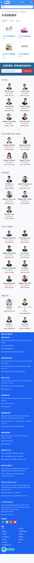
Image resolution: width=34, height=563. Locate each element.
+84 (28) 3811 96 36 (9, 366)
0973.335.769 (9, 287)
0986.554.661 (9, 95)
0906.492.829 (9, 188)
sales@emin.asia (8, 459)
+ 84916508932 (8, 456)
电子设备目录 (5, 537)
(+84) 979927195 (9, 311)
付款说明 (20, 528)
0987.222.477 (24, 126)
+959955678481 (17, 473)
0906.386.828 (24, 287)
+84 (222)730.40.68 (19, 386)
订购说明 (4, 539)
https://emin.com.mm (8, 476)
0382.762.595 (24, 95)
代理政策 (20, 539)
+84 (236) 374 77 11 (9, 421)
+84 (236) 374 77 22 (20, 421)
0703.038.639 (9, 242)
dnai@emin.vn (8, 444)
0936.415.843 (24, 149)
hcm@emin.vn (21, 371)
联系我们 (4, 534)
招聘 (19, 542)
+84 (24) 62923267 (9, 345)
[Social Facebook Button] (3, 522)
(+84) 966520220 (8, 348)
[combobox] (16, 6)
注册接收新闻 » (27, 71)
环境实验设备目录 (6, 545)
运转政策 (20, 534)
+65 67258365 (19, 456)
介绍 (3, 528)
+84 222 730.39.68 (9, 386)
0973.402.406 (9, 149)
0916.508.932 (24, 257)
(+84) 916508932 (24, 328)
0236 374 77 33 (25, 188)
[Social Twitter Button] (7, 522)
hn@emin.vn (21, 351)
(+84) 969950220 (9, 328)
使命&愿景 (5, 542)
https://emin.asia (21, 459)
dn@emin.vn (21, 426)
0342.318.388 (9, 272)
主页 (2, 11)
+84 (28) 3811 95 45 (9, 371)
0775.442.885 (9, 218)
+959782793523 (9, 473)
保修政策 (20, 537)
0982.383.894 (24, 110)
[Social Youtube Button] (15, 522)
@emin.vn (8, 406)
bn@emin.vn (8, 389)
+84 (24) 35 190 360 (9, 351)
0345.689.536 (9, 203)
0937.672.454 (24, 272)
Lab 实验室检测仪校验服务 (11, 11)
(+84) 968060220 (24, 313)
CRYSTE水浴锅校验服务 (24, 36)
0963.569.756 (9, 110)
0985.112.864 (9, 126)
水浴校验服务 (22, 11)
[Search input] (16, 6)
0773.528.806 (24, 203)
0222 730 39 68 (9, 164)
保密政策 (4, 531)
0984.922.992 (24, 242)
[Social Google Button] (11, 522)
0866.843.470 (9, 257)
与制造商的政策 (22, 531)
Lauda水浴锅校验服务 (23, 54)
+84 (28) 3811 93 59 (20, 366)
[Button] (1, 2)
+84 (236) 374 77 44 (9, 426)
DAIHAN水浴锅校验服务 (9, 36)
